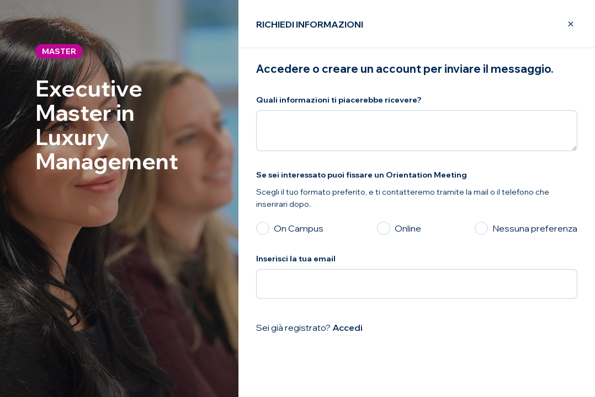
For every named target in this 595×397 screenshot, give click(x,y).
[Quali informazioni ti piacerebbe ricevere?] (417, 131)
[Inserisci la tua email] (417, 284)
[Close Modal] (564, 24)
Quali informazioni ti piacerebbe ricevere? (339, 100)
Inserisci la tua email (296, 259)
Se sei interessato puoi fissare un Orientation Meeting (361, 175)
